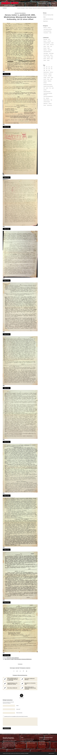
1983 (6, 659)
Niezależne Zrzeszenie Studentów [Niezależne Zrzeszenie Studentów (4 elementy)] (48, 86)
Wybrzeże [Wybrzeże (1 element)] (48, 58)
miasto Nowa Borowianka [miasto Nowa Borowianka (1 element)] (47, 51)
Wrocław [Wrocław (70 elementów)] (45, 105)
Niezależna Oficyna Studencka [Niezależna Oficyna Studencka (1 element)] (48, 84)
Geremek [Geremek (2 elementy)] (45, 79)
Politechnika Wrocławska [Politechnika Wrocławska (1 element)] (47, 91)
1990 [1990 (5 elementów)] (46, 70)
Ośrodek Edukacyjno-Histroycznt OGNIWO (28, 743)
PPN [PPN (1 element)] (44, 98)
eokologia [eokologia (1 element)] (45, 77)
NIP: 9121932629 (42, 743)
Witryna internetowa (19, 712)
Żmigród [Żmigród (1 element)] (48, 60)
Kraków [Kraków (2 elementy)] (48, 79)
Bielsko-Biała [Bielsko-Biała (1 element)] (45, 39)
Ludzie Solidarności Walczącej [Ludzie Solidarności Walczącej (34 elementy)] (48, 29)
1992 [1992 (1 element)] (49, 70)
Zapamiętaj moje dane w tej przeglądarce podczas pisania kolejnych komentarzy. (16, 716)
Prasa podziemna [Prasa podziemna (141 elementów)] (46, 32)
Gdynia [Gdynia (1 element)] (45, 44)
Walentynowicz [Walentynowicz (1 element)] (46, 103)
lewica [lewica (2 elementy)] (51, 79)
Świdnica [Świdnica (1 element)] (45, 60)
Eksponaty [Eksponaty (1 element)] (49, 27)
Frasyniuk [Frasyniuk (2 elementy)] (48, 77)
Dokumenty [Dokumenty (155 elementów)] (45, 27)
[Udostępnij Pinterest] (23, 671)
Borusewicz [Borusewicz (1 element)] (51, 72)
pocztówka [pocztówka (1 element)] (45, 89)
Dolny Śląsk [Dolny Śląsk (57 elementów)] (49, 75)
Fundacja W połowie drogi (25, 741)
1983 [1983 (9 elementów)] (44, 68)
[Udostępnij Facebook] (13, 671)
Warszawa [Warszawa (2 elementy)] (50, 103)
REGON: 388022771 (42, 744)
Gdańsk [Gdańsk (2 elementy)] (52, 77)
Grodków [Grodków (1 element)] (48, 44)
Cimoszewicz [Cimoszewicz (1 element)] (45, 75)
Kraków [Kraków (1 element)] (48, 46)
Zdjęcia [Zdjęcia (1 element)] (50, 32)
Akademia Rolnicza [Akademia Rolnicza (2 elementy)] (46, 72)
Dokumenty (17, 13)
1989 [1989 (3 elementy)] (44, 70)
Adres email (18, 709)
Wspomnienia (45, 21)
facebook (41, 740)
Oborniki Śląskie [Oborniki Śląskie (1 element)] (51, 53)
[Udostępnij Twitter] (17, 671)
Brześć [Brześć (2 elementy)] (49, 39)
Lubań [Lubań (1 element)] (51, 46)
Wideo (52, 14)
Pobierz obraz (6, 126)
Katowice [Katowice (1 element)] (45, 46)
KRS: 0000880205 (42, 741)
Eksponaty (49, 14)
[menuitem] (42, 3)
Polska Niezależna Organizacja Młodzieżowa (23, 659)
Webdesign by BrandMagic (24, 753)
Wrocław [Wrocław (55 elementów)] (45, 58)
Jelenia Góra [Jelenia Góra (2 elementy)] (51, 44)
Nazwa (17, 705)
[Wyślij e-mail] (26, 671)
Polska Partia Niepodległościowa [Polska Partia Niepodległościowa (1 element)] (48, 96)
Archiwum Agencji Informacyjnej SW (27, 740)
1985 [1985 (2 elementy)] (49, 68)
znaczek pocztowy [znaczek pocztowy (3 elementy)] (49, 105)
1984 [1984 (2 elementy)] (46, 68)
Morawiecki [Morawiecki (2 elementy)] (45, 82)
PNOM (12, 659)
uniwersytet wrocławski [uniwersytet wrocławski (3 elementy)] (47, 101)
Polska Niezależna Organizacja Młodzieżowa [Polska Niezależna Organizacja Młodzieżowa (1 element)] (48, 94)
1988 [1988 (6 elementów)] (51, 68)
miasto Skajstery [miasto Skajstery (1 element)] (46, 53)
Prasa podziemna (22, 13)
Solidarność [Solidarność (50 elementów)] (47, 98)
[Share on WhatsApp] (20, 671)
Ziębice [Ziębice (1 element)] (52, 58)
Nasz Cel (9, 659)
